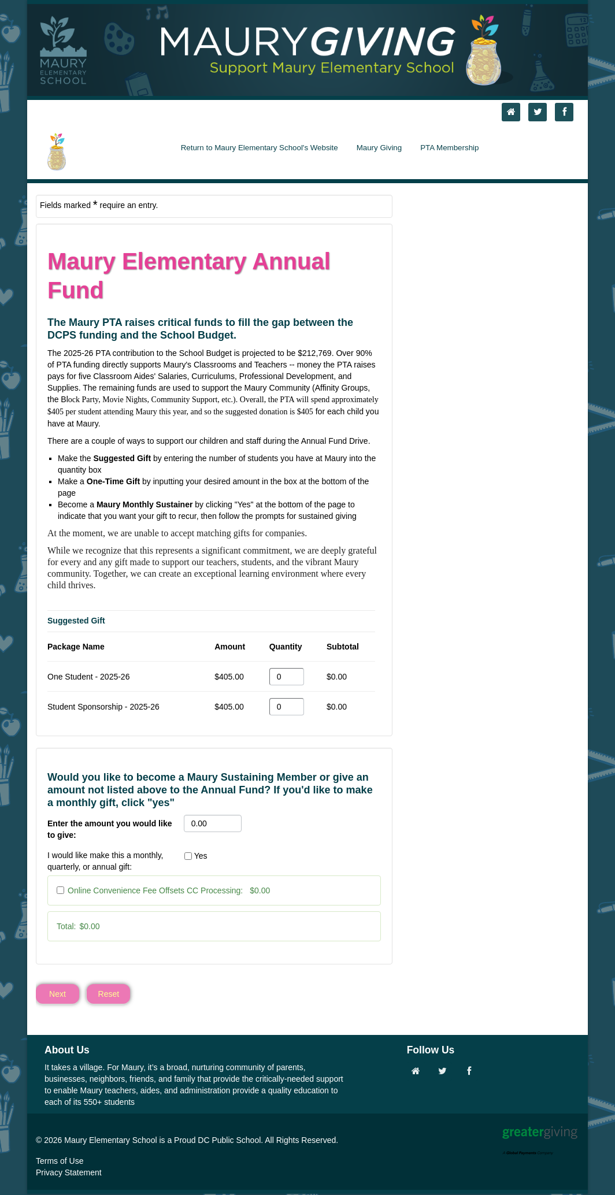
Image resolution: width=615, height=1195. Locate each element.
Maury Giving (379, 147)
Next (57, 994)
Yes (201, 855)
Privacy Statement (69, 1173)
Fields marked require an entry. (99, 204)
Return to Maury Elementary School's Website (259, 147)
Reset (109, 994)
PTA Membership (449, 147)
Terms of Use (59, 1162)
